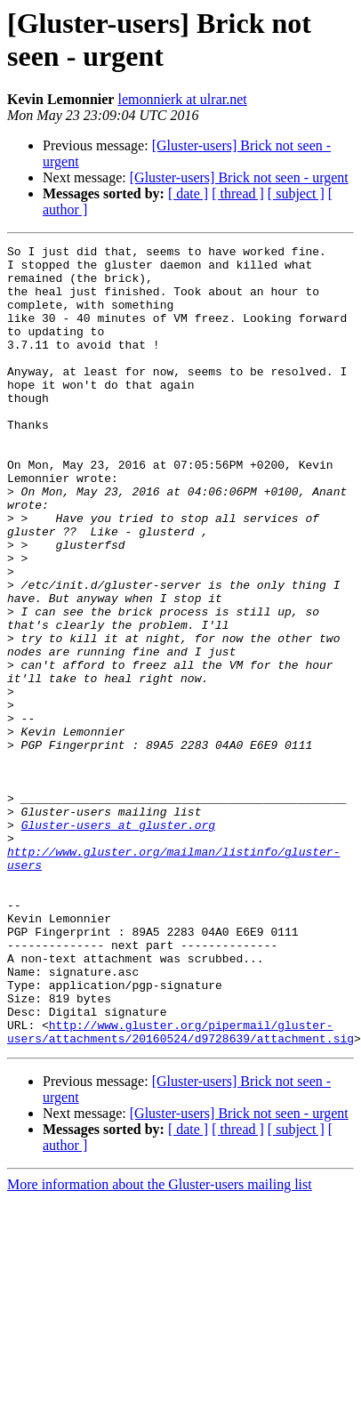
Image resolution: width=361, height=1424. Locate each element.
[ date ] (188, 193)
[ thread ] (238, 193)
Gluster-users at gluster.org (118, 942)
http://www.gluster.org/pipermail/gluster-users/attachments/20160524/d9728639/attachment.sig (180, 1190)
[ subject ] (296, 193)
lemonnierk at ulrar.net (181, 99)
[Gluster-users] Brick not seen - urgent (239, 177)
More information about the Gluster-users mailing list (159, 1344)
